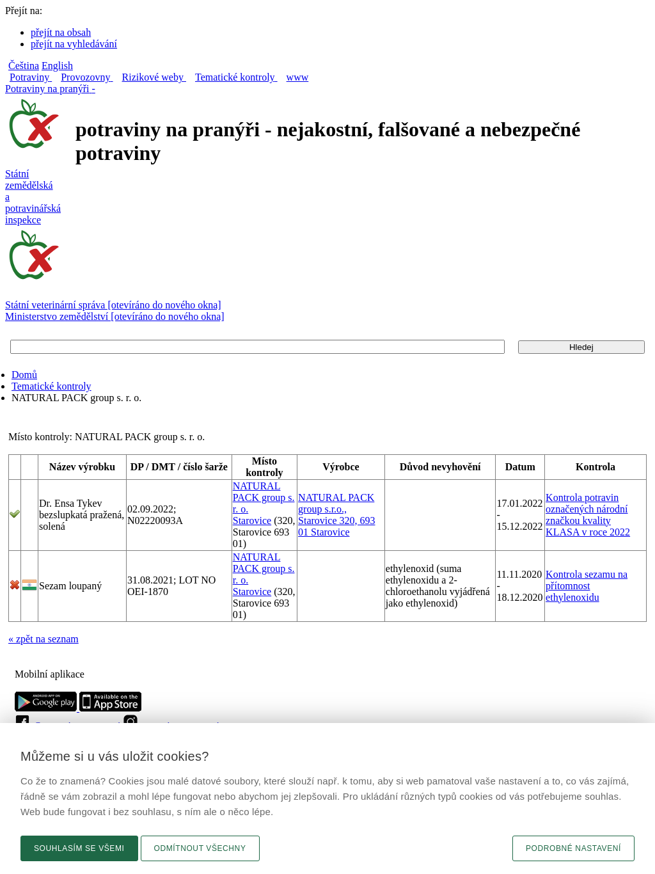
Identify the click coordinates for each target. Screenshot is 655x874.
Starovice (252, 520)
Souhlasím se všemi (79, 848)
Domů (24, 374)
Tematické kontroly (51, 386)
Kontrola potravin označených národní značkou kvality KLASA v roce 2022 (588, 514)
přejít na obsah (61, 32)
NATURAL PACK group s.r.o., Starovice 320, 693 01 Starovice (336, 514)
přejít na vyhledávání (74, 43)
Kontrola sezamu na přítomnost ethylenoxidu (586, 586)
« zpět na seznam (43, 638)
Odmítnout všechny (200, 848)
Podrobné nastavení (573, 848)
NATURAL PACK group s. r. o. (264, 497)
